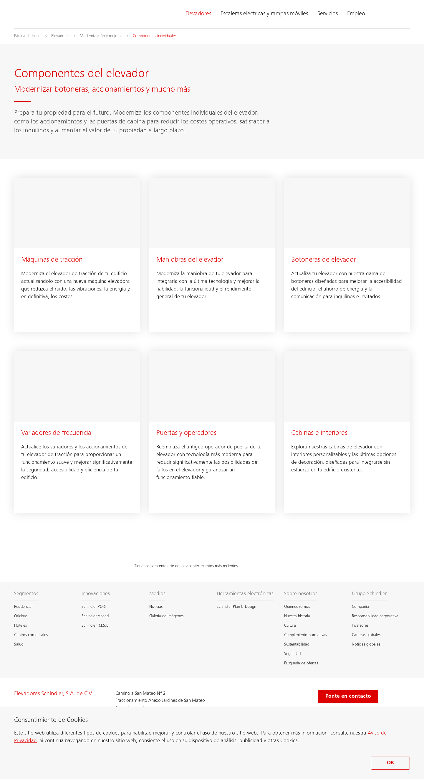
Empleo (356, 14)
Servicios (327, 14)
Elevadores (198, 14)
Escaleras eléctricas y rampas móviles (264, 14)
